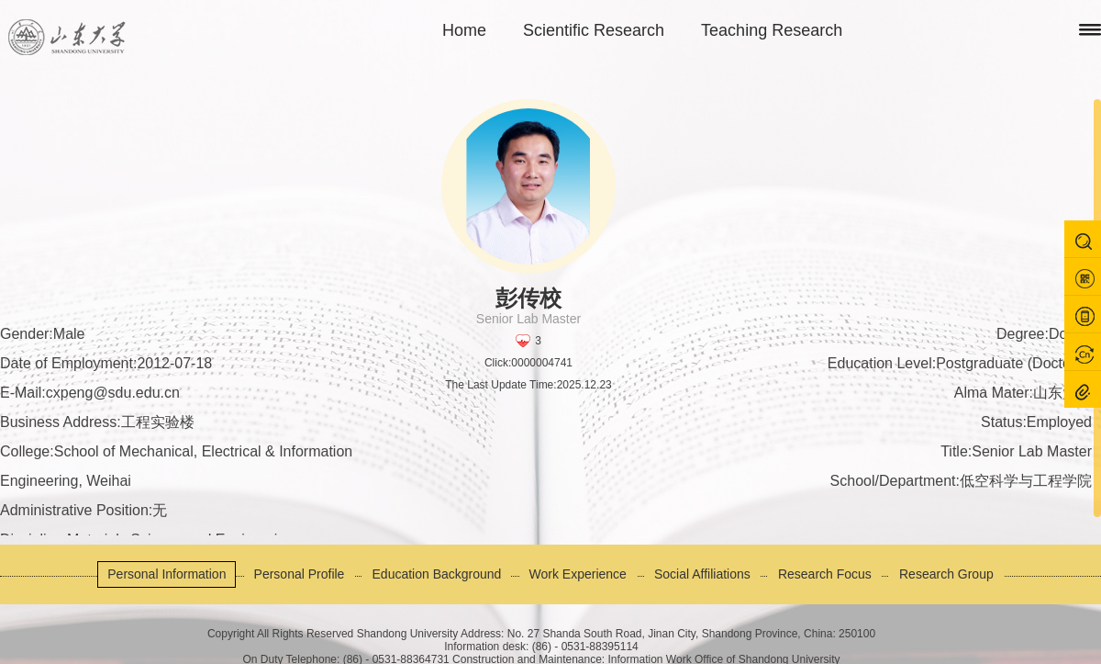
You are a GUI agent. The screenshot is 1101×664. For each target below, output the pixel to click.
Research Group (946, 574)
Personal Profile (299, 574)
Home (464, 30)
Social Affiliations (702, 574)
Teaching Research (771, 30)
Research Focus (825, 574)
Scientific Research (593, 30)
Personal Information (166, 574)
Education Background (437, 574)
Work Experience (578, 574)
